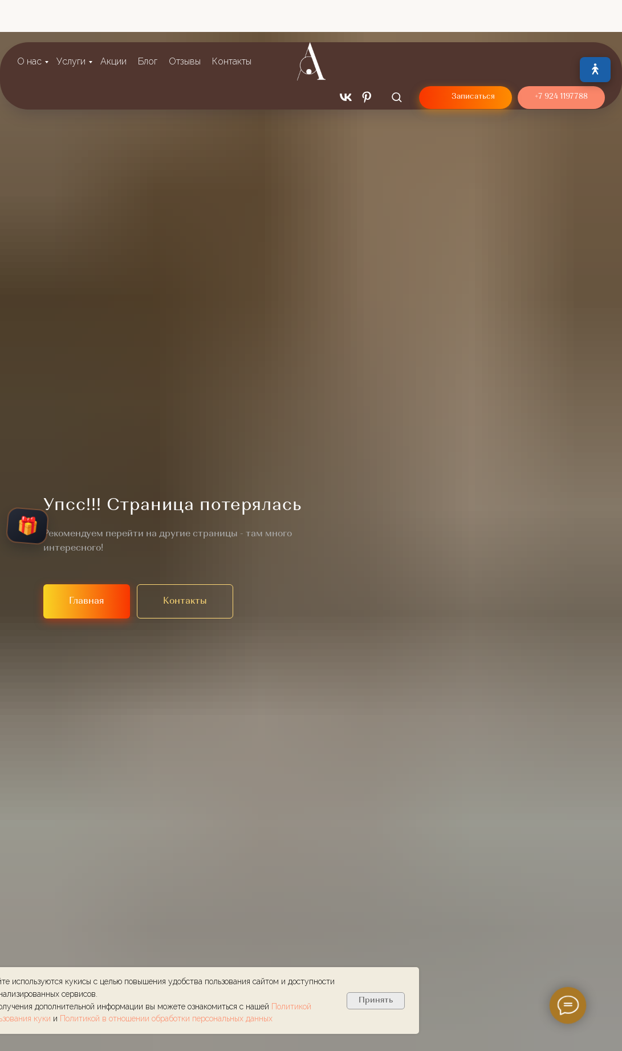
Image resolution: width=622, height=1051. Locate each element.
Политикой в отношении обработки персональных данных (166, 1018)
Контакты (231, 24)
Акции (113, 24)
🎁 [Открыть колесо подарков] (27, 526)
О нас (29, 24)
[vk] (346, 61)
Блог (147, 24)
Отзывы (185, 24)
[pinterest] (367, 61)
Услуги (71, 24)
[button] (396, 60)
